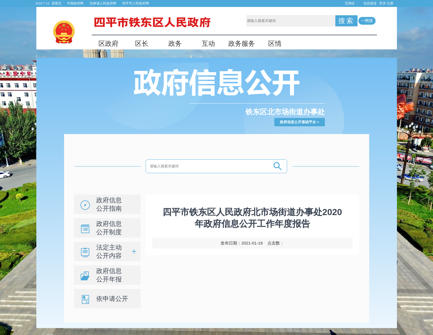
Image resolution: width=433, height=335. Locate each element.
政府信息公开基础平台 (298, 122)
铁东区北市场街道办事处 (285, 112)
